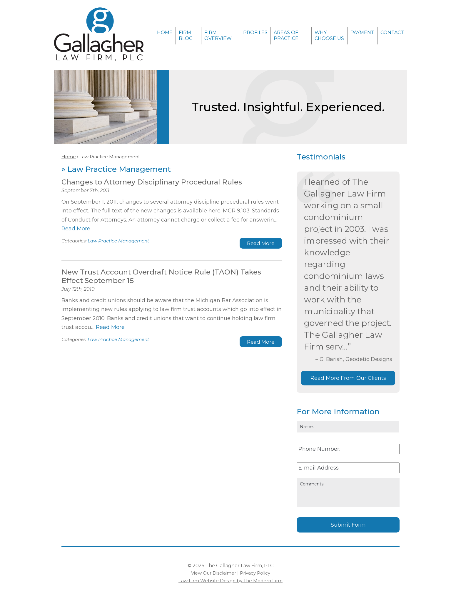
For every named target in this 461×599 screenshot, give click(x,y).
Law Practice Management (118, 241)
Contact (392, 32)
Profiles (255, 32)
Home (165, 32)
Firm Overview (218, 35)
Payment (362, 32)
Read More (75, 228)
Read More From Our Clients (348, 378)
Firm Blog (186, 35)
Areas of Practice (286, 35)
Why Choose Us (329, 35)
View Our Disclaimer (213, 573)
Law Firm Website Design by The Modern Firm (230, 580)
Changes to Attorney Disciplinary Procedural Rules (151, 182)
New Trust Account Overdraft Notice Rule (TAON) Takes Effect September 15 (161, 276)
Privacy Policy (255, 573)
